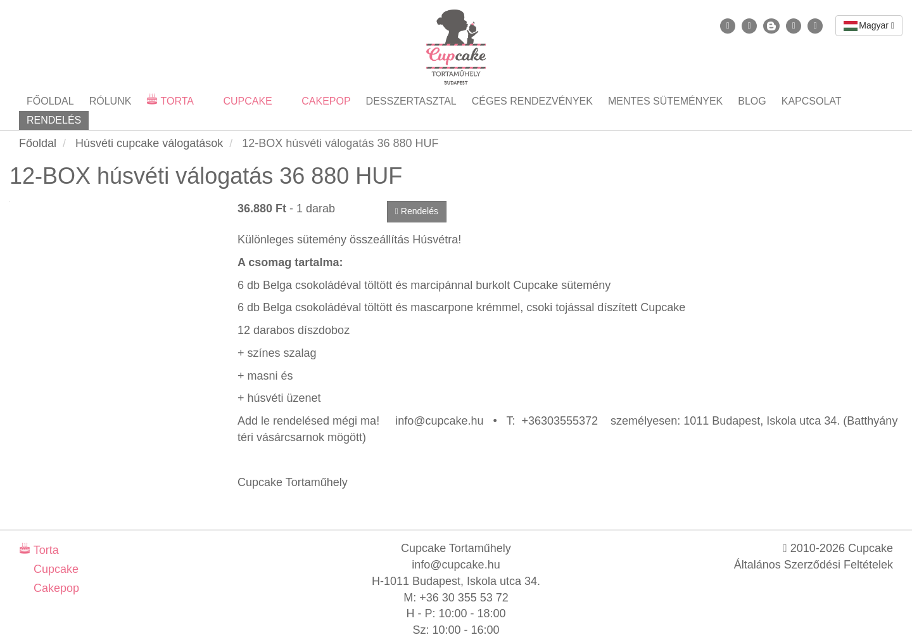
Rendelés (54, 120)
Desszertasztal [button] (411, 101)
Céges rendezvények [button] (532, 101)
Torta (44, 550)
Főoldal (50, 101)
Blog (752, 101)
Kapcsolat (812, 101)
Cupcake (54, 569)
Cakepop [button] (325, 101)
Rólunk (110, 101)
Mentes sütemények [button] (665, 101)
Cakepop (54, 588)
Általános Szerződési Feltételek (813, 564)
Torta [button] (176, 101)
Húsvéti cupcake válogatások (149, 143)
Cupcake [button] (246, 101)
